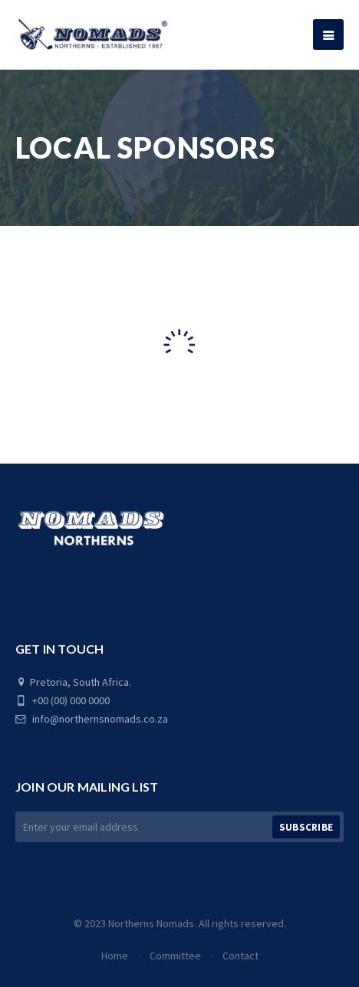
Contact (240, 955)
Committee (175, 955)
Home (114, 955)
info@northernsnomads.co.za (91, 719)
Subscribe (306, 827)
